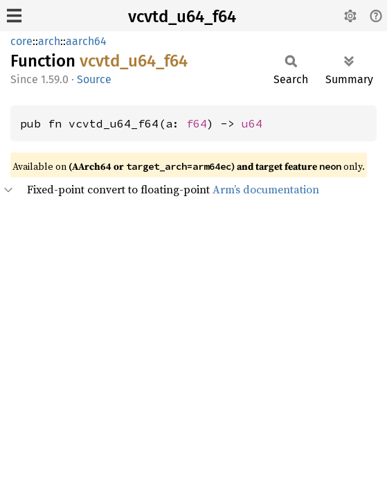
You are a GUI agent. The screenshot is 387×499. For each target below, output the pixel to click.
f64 (196, 123)
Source (94, 79)
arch (49, 41)
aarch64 (86, 41)
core (21, 41)
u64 (252, 123)
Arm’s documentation (266, 189)
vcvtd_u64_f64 (182, 16)
